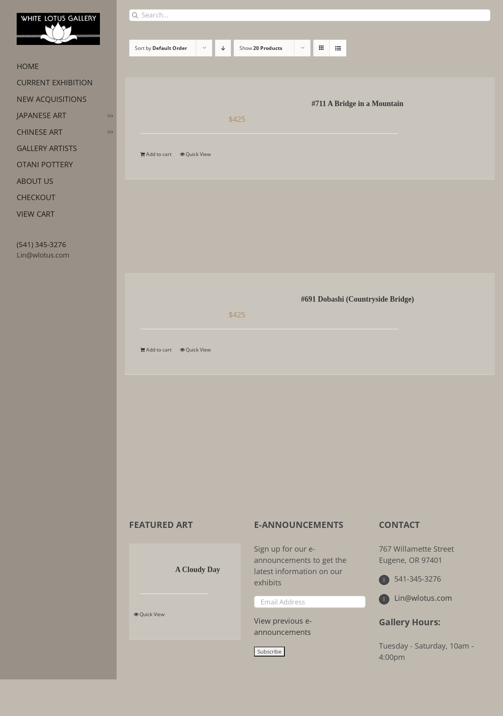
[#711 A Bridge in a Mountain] (173, 104)
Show (260, 48)
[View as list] (338, 48)
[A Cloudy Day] (148, 570)
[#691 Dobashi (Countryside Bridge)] (173, 300)
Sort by (161, 48)
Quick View (198, 154)
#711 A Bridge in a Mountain (357, 103)
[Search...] (310, 15)
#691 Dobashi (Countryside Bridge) (357, 299)
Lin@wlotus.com (43, 255)
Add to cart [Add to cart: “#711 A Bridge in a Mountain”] (159, 154)
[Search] (135, 15)
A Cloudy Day (197, 569)
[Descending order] (223, 48)
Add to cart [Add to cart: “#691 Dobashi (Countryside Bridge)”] (159, 349)
